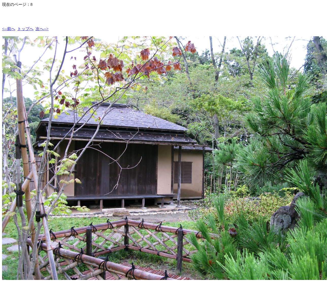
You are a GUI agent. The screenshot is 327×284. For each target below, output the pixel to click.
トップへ (25, 29)
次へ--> (42, 29)
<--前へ (8, 29)
